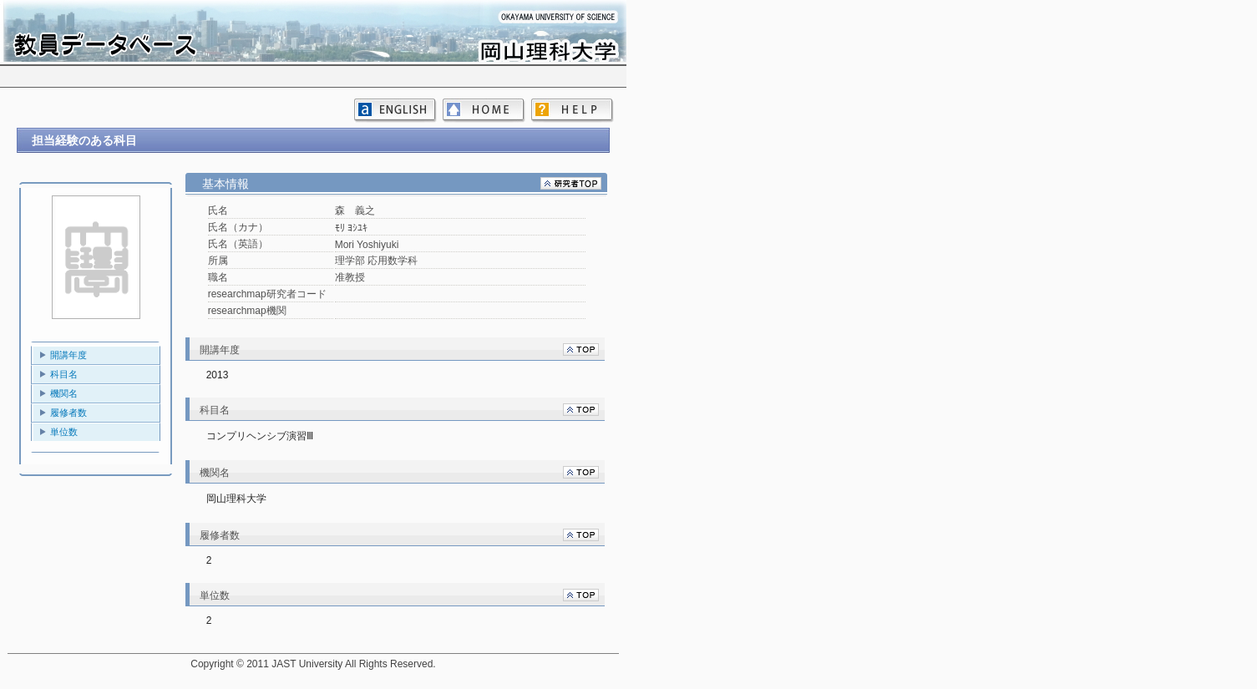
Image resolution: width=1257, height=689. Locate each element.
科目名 (64, 374)
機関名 (64, 393)
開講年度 (68, 355)
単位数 (64, 432)
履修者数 (68, 413)
